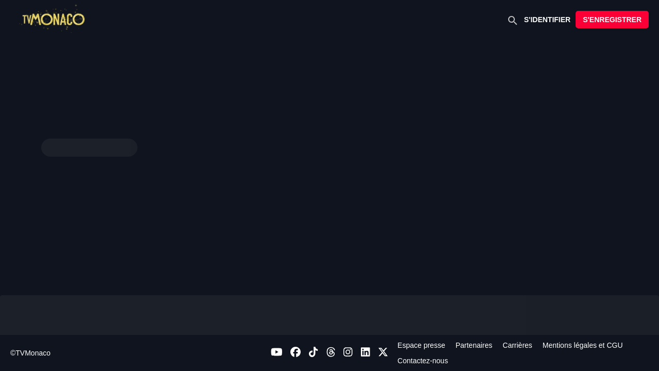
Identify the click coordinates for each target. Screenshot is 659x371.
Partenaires (474, 345)
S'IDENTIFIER (547, 19)
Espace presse (421, 345)
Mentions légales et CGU (583, 345)
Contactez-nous (422, 361)
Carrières (517, 345)
